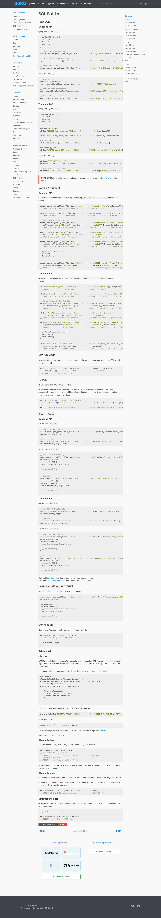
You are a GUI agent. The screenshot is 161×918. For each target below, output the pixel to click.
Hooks (15, 109)
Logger (15, 119)
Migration (16, 116)
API (74, 4)
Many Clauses (55, 778)
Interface (104, 731)
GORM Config (18, 178)
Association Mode (19, 83)
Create (15, 40)
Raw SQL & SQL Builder (22, 56)
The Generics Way (20, 29)
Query (15, 43)
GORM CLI (18, 26)
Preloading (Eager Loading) (23, 86)
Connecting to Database (22, 23)
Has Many (16, 73)
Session (41, 363)
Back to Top (129, 81)
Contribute (85, 4)
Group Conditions (53, 581)
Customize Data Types (21, 129)
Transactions (17, 112)
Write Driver (17, 184)
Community (62, 4)
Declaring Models (19, 20)
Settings (16, 138)
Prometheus (17, 159)
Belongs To (17, 66)
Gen (51, 4)
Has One (16, 70)
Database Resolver (20, 149)
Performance (110, 178)
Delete (15, 53)
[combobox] (111, 4)
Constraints (17, 168)
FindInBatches (51, 578)
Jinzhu (34, 906)
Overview (16, 16)
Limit (47, 768)
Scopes (15, 132)
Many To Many (18, 76)
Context (16, 96)
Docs (32, 4)
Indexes (16, 165)
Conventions (17, 135)
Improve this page (131, 79)
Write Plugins (18, 181)
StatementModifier (65, 803)
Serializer (16, 155)
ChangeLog (17, 188)
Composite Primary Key (22, 172)
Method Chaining (19, 103)
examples (50, 735)
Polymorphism (18, 79)
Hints (40, 806)
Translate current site (21, 197)
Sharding (16, 152)
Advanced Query (19, 46)
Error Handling (18, 100)
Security (16, 175)
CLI (41, 4)
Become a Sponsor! (61, 877)
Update (15, 49)
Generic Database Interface (23, 122)
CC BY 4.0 (49, 908)
